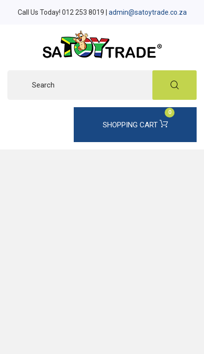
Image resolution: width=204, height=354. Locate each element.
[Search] (102, 85)
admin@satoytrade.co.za (148, 12)
